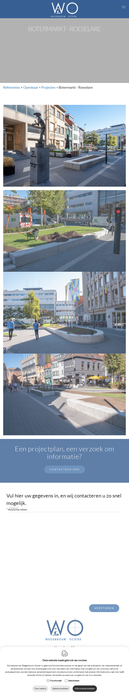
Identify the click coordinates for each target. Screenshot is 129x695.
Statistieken (73, 680)
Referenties (11, 87)
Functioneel (56, 680)
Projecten (48, 87)
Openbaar (30, 87)
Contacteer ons (64, 465)
